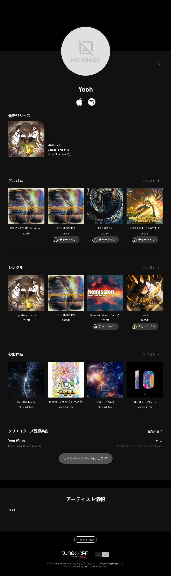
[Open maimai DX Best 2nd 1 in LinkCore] (66, 385)
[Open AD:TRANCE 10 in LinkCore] (26, 385)
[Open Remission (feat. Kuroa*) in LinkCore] (105, 299)
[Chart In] (67, 239)
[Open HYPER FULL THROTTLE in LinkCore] (145, 212)
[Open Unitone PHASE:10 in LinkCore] (145, 385)
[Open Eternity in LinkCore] (145, 299)
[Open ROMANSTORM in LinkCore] (66, 212)
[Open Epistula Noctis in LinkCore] (26, 139)
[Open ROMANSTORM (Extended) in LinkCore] (26, 212)
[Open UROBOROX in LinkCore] (105, 212)
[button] (159, 63)
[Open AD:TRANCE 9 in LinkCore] (105, 385)
